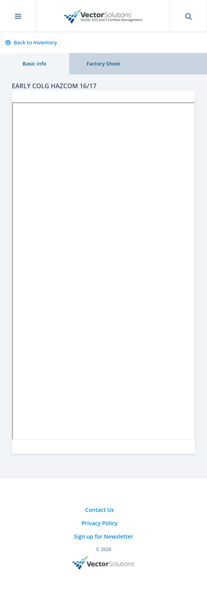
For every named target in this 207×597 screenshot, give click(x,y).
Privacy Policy (100, 523)
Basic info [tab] (34, 63)
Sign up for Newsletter (103, 536)
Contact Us (99, 509)
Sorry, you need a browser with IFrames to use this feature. (103, 271)
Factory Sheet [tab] (103, 63)
